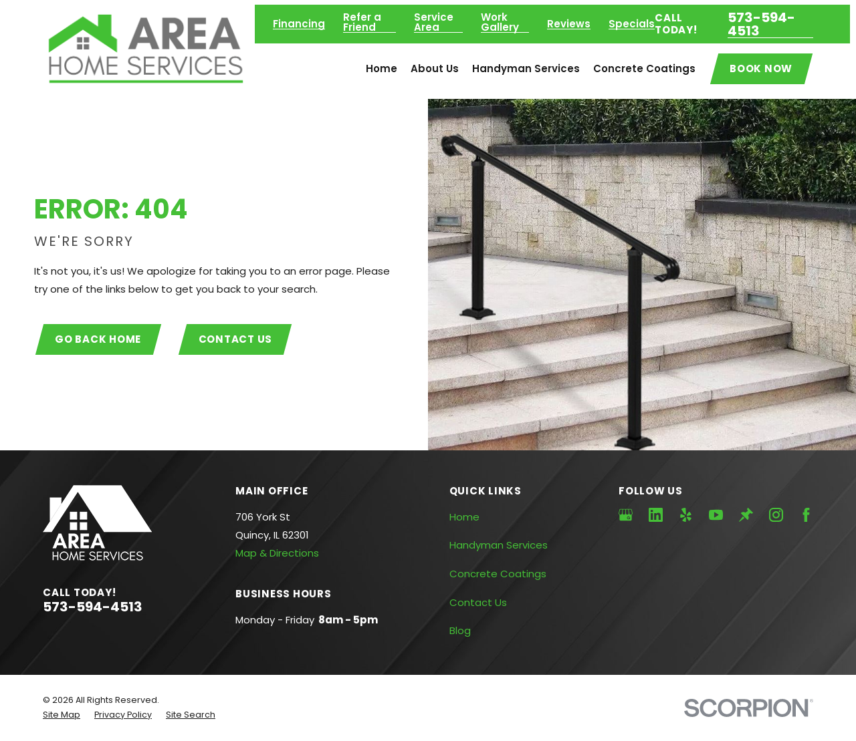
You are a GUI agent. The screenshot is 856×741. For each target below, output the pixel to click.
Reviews (569, 24)
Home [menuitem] (381, 68)
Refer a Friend (362, 22)
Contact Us (236, 339)
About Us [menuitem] (435, 68)
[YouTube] (716, 515)
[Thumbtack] (746, 515)
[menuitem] (61, 715)
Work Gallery (500, 22)
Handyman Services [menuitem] (526, 68)
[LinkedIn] (656, 515)
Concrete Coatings (497, 574)
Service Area (433, 22)
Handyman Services (498, 545)
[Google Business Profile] (626, 515)
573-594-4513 (761, 24)
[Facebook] (806, 515)
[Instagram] (776, 515)
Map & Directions (277, 553)
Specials (632, 24)
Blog (460, 630)
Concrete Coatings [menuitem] (644, 68)
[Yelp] (686, 515)
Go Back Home (98, 339)
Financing (299, 24)
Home (464, 517)
